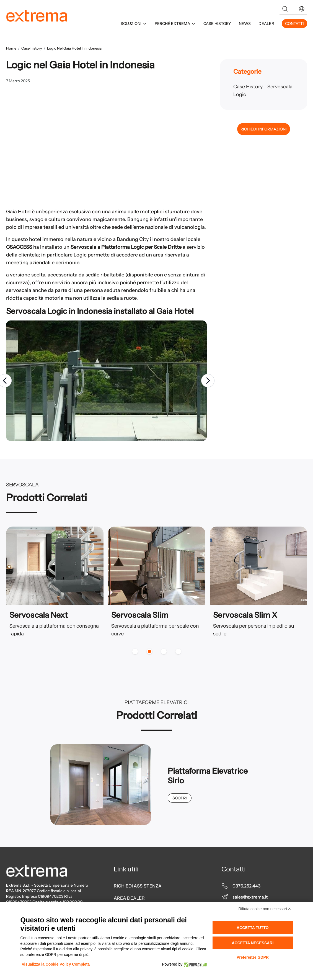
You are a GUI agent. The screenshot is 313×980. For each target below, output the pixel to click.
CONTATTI (294, 23)
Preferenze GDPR (253, 957)
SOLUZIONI (134, 23)
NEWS (245, 23)
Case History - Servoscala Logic (263, 91)
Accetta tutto (253, 927)
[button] (301, 8)
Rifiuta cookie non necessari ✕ (265, 909)
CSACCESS (19, 247)
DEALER (266, 23)
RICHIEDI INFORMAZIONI (263, 129)
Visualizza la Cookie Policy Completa (56, 964)
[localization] (301, 8)
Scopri (179, 798)
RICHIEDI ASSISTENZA (138, 886)
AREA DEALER (129, 898)
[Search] (285, 8)
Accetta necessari (252, 943)
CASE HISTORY (217, 23)
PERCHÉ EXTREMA (175, 23)
